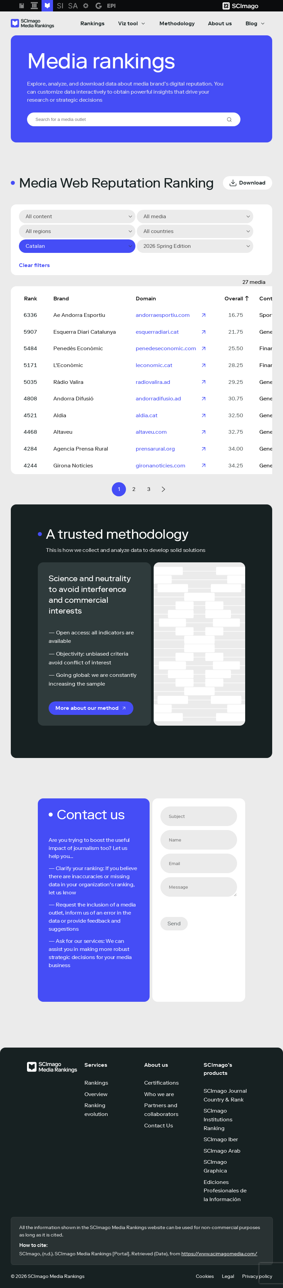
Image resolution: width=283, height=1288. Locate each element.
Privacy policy (257, 1276)
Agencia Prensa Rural (80, 448)
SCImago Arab (222, 1151)
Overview (95, 1094)
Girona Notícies (73, 465)
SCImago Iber (221, 1139)
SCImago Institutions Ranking (218, 1119)
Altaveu (62, 432)
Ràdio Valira (68, 382)
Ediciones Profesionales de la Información (225, 1190)
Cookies (205, 1276)
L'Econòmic (68, 365)
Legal (228, 1276)
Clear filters (34, 265)
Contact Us (158, 1125)
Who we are (159, 1094)
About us (220, 23)
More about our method (87, 708)
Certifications (161, 1083)
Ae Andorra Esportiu (79, 315)
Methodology (177, 23)
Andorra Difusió (73, 398)
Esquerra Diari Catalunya (84, 332)
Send (174, 923)
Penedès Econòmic (78, 348)
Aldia (59, 415)
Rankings (92, 23)
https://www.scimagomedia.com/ (219, 1254)
